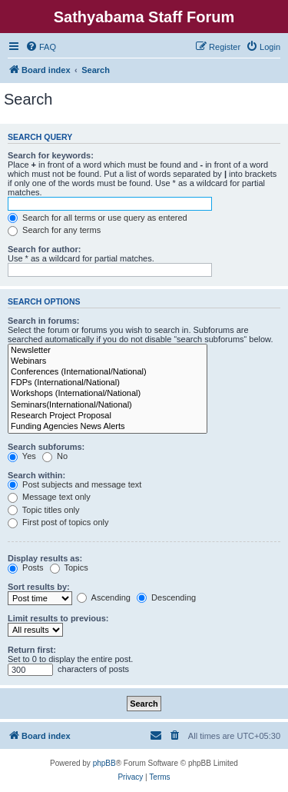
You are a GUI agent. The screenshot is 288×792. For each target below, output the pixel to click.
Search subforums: (46, 446)
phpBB (104, 763)
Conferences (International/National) (107, 372)
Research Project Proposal (107, 416)
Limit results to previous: (58, 618)
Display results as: (45, 558)
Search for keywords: (51, 155)
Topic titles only (43, 509)
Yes (22, 456)
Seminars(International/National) (107, 405)
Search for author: (44, 249)
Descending (166, 597)
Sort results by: (39, 586)
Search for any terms (54, 230)
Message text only (49, 496)
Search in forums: (44, 320)
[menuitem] (40, 47)
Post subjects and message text (74, 484)
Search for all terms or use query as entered (97, 217)
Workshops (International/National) (107, 393)
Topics (69, 567)
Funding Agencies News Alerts (107, 426)
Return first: (32, 649)
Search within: (36, 475)
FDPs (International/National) (107, 383)
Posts (26, 567)
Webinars (107, 361)
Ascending (104, 597)
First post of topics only (58, 522)
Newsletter (107, 350)
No (55, 456)
